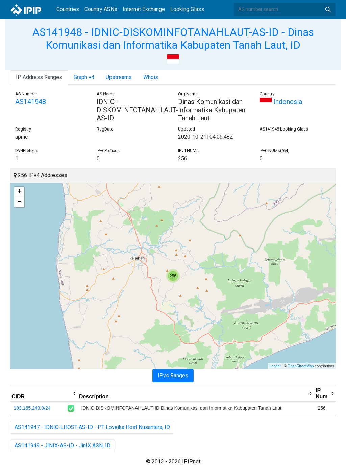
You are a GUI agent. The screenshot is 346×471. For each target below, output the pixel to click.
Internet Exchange (144, 9)
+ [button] (19, 192)
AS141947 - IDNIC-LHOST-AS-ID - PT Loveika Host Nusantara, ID (92, 427)
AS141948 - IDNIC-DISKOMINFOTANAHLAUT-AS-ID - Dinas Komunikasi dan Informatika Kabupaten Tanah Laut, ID (173, 38)
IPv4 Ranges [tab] (173, 375)
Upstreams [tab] (119, 77)
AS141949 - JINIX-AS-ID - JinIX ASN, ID (62, 445)
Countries (67, 9)
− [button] (19, 202)
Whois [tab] (150, 77)
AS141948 (30, 102)
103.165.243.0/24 (32, 408)
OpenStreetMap (301, 366)
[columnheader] (44, 393)
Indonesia (281, 102)
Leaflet (275, 366)
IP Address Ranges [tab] (39, 77)
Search (327, 9)
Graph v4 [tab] (84, 77)
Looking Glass (187, 9)
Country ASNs (100, 9)
